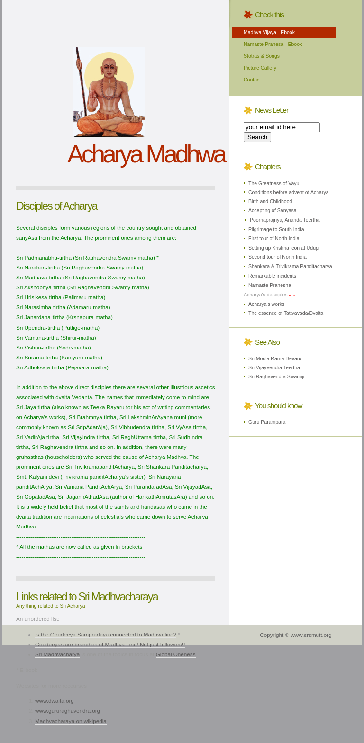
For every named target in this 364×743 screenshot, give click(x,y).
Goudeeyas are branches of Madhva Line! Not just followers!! (110, 644)
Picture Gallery (260, 68)
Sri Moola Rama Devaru (274, 358)
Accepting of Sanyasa (272, 210)
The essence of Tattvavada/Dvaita (285, 313)
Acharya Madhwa (146, 154)
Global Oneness (176, 654)
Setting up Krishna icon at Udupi (283, 248)
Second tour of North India (277, 257)
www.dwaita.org (54, 701)
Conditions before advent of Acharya (288, 192)
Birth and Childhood (270, 201)
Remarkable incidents (272, 275)
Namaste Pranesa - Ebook (273, 44)
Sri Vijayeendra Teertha (274, 367)
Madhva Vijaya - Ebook (269, 32)
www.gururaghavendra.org (67, 710)
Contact (252, 79)
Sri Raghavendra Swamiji (276, 376)
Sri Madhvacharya (57, 654)
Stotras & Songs (262, 56)
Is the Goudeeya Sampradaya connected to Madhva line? (105, 634)
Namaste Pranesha (269, 285)
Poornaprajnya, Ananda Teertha (285, 220)
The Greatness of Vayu (273, 183)
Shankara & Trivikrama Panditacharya (290, 266)
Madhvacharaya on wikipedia (71, 721)
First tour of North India (274, 238)
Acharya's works (266, 304)
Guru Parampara (266, 422)
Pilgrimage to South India (276, 229)
